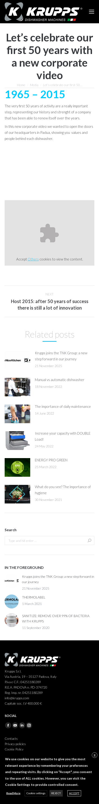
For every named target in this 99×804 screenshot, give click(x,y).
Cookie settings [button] (36, 793)
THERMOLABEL (33, 597)
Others (33, 259)
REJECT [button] (56, 793)
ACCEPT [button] (74, 793)
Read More (13, 793)
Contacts (11, 738)
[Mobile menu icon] (91, 11)
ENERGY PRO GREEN (51, 460)
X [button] (95, 755)
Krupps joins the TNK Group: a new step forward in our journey (61, 356)
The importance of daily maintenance (63, 406)
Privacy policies (15, 744)
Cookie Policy (14, 749)
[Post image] (17, 360)
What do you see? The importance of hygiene (63, 490)
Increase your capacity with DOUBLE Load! (62, 436)
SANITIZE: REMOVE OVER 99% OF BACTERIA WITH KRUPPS (55, 618)
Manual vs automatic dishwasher (59, 380)
